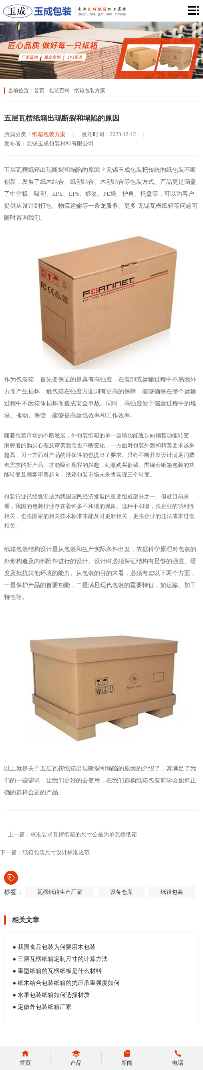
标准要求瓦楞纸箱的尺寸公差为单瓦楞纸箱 (83, 835)
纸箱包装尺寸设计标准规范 (56, 853)
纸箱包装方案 (89, 90)
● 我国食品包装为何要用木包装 (54, 947)
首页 (39, 90)
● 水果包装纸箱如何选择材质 (51, 995)
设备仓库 (121, 892)
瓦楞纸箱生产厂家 (59, 892)
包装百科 (59, 90)
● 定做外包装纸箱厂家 (42, 1007)
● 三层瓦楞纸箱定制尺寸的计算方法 (60, 959)
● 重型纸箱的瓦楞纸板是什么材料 (57, 971)
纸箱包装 (172, 892)
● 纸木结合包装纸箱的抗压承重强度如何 (66, 983)
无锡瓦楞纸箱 (156, 205)
